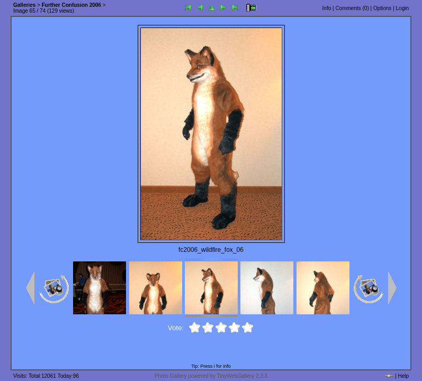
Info (326, 8)
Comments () (352, 8)
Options (382, 8)
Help (403, 376)
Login (402, 8)
